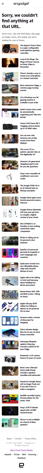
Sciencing (32, 454)
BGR (24, 454)
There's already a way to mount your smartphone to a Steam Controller (30, 75)
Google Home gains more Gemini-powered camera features (30, 200)
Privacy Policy (30, 439)
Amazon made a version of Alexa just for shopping (30, 320)
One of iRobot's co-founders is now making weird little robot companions (30, 227)
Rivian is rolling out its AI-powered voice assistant (29, 240)
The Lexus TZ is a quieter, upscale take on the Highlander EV (30, 152)
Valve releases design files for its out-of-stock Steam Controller (30, 332)
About (9, 439)
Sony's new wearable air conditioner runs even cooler (30, 176)
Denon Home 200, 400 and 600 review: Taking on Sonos (30, 294)
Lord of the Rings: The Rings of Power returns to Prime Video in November (29, 63)
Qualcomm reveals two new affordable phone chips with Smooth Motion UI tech (29, 267)
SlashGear (21, 458)
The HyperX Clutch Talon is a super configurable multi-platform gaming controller (30, 49)
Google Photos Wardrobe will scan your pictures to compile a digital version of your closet (30, 213)
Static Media (17, 443)
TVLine (17, 454)
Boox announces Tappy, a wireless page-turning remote (30, 88)
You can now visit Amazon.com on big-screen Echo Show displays (28, 139)
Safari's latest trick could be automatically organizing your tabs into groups (30, 113)
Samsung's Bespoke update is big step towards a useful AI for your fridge (29, 345)
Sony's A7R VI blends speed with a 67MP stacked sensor (29, 410)
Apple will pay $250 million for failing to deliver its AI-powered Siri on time (29, 307)
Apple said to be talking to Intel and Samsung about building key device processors (30, 281)
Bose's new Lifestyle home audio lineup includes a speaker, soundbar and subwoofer (30, 371)
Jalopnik (7, 454)
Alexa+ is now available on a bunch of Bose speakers (30, 422)
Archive (18, 439)
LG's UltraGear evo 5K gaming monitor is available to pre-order (29, 100)
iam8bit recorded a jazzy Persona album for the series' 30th (30, 398)
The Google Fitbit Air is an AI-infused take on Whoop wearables (29, 188)
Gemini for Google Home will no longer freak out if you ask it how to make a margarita (30, 385)
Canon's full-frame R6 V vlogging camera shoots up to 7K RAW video (30, 126)
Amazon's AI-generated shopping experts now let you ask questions (30, 164)
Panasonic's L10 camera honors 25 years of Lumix (30, 357)
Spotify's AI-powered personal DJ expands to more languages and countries (29, 253)
